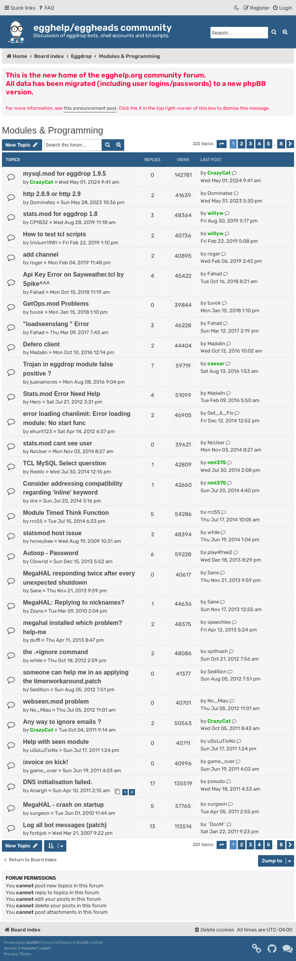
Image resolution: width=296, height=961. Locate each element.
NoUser (38, 451)
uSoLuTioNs (44, 750)
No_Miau (40, 710)
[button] (222, 144)
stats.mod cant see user (57, 443)
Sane (35, 590)
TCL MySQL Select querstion (64, 463)
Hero (35, 402)
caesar (216, 363)
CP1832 (39, 222)
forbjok (38, 833)
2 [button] (241, 144)
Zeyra (36, 611)
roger (36, 262)
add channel (40, 254)
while (213, 532)
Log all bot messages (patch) (65, 825)
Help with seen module (56, 741)
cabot (45, 948)
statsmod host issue (52, 533)
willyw (215, 213)
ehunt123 (41, 431)
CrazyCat (41, 182)
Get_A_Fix (220, 413)
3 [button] (250, 144)
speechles (219, 622)
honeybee (41, 541)
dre (34, 501)
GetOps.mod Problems (56, 303)
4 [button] (259, 144)
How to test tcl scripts (54, 234)
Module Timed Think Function (66, 512)
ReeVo (37, 472)
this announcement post (90, 108)
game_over (43, 770)
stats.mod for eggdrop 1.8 (60, 214)
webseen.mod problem (56, 701)
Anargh (38, 790)
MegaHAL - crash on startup (63, 804)
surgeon (39, 813)
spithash (217, 651)
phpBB (32, 942)
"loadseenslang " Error (56, 324)
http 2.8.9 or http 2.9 (52, 194)
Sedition (39, 689)
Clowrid (39, 561)
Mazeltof (30, 948)
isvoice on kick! (45, 762)
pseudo (216, 781)
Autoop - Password (50, 553)
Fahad (37, 292)
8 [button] (281, 144)
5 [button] (268, 144)
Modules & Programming (52, 130)
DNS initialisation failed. (57, 782)
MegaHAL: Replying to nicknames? (74, 602)
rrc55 (36, 521)
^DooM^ (216, 824)
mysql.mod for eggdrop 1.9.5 (64, 173)
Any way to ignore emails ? (62, 722)
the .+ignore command (55, 652)
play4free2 (219, 552)
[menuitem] (46, 7)
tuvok (36, 312)
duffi (35, 640)
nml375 (216, 462)
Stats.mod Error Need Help (61, 394)
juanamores (44, 382)
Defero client (41, 344)
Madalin (39, 352)
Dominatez (42, 202)
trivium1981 (43, 243)
